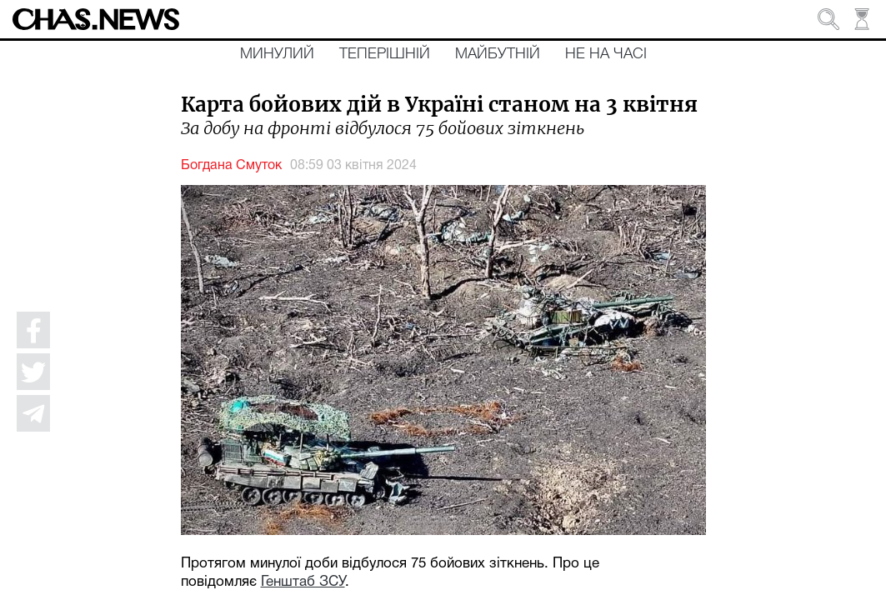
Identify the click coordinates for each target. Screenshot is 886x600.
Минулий (277, 54)
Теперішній (384, 54)
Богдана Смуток (231, 166)
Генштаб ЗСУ (303, 582)
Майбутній (497, 54)
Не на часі (606, 54)
